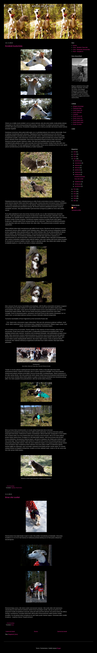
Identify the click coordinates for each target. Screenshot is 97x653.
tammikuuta (78, 186)
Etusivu (36, 631)
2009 (74, 196)
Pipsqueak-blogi (77, 108)
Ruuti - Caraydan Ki (78, 51)
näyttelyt (13, 487)
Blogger (59, 648)
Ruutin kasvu (19, 487)
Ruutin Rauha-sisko (78, 122)
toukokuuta (78, 172)
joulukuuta (77, 160)
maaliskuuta (78, 181)
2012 (74, 189)
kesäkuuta (77, 170)
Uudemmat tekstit (10, 631)
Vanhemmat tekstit (62, 631)
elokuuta (77, 167)
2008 (74, 198)
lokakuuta (77, 165)
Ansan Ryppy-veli (77, 110)
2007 (74, 200)
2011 (74, 191)
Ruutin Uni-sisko (77, 124)
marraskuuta (78, 163)
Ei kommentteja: (11, 486)
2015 (74, 154)
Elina (74, 207)
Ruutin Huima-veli (77, 118)
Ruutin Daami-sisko (78, 120)
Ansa (12, 624)
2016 (74, 152)
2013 (74, 158)
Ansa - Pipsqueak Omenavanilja (81, 49)
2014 (74, 156)
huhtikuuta (78, 174)
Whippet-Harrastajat (78, 106)
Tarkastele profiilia (76, 210)
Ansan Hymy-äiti (77, 112)
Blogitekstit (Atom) (13, 634)
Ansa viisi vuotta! (12, 497)
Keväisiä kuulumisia (13, 46)
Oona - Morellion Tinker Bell (80, 47)
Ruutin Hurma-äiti (77, 116)
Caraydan (75, 114)
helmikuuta (78, 184)
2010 (74, 193)
